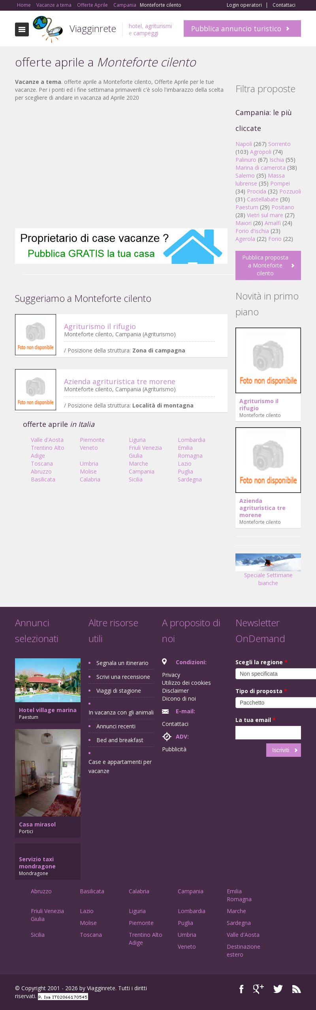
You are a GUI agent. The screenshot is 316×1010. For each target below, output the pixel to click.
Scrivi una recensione (123, 676)
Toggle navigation (22, 29)
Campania (141, 471)
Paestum (246, 207)
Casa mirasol (37, 824)
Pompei (280, 183)
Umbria (89, 463)
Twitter (278, 989)
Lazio (185, 463)
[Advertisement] (121, 165)
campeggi (146, 33)
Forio (275, 239)
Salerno (245, 175)
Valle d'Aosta (47, 439)
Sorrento (279, 144)
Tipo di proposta (261, 691)
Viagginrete (93, 28)
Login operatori (244, 5)
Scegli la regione (261, 662)
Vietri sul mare (265, 215)
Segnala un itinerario (122, 663)
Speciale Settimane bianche (268, 572)
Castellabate (262, 199)
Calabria (90, 479)
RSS (296, 989)
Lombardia (191, 439)
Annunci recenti (115, 726)
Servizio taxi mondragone (37, 862)
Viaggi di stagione (118, 690)
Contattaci (284, 5)
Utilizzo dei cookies (186, 682)
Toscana (42, 463)
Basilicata (43, 479)
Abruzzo (41, 471)
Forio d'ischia (252, 231)
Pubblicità (174, 749)
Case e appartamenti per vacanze (120, 766)
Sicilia (136, 479)
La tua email (255, 720)
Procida (256, 191)
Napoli (243, 144)
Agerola (245, 239)
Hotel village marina (48, 710)
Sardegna (190, 479)
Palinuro (245, 159)
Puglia (185, 471)
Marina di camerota (260, 167)
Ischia (276, 159)
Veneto (89, 447)
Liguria (137, 439)
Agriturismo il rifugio (100, 326)
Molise (88, 471)
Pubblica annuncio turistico (236, 28)
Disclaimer (175, 690)
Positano (282, 207)
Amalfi (273, 223)
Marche (138, 463)
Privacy (171, 674)
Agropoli (260, 151)
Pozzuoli (290, 191)
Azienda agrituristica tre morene (119, 381)
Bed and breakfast (119, 740)
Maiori (243, 223)
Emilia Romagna (190, 451)
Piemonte (92, 439)
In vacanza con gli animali (121, 712)
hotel (135, 26)
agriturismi (158, 26)
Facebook (241, 989)
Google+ (258, 989)
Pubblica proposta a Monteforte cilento (265, 265)
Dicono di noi (179, 698)
